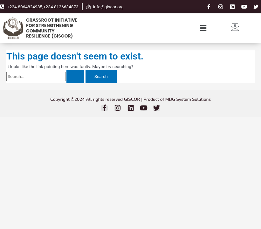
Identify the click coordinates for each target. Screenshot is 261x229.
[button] (203, 28)
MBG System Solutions (188, 99)
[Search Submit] (75, 76)
